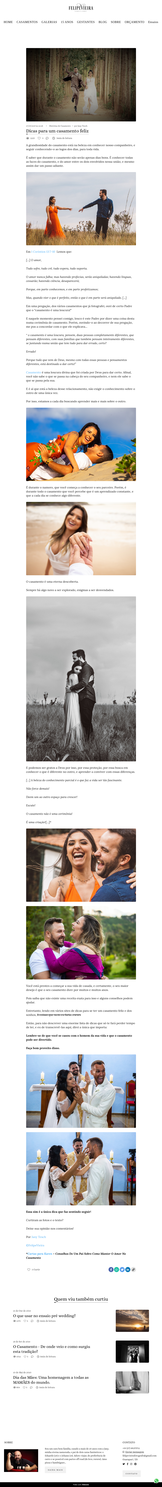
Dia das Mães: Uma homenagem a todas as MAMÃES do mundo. (51, 1380)
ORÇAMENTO (134, 22)
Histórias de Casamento (60, 126)
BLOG (103, 22)
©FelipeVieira (35, 1245)
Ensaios (153, 22)
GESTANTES (86, 22)
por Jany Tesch (80, 126)
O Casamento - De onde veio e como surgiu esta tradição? (51, 1349)
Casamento (33, 372)
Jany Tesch (39, 1237)
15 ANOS (67, 22)
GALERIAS (49, 22)
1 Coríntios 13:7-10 (43, 251)
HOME (8, 22)
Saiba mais (55, 1470)
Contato (132, 1474)
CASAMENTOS (27, 22)
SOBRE (116, 22)
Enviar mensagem (134, 1452)
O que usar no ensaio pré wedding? (44, 1315)
